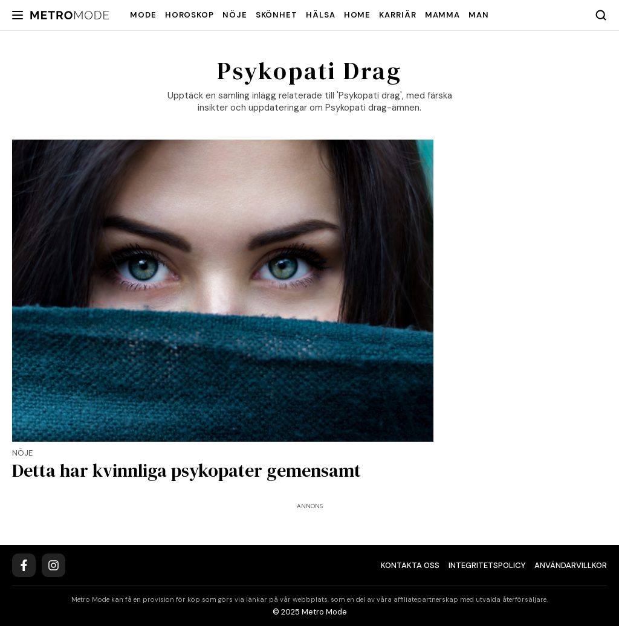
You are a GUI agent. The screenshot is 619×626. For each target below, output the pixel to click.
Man (478, 15)
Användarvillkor (570, 565)
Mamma (443, 15)
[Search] (601, 15)
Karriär (397, 15)
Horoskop (189, 15)
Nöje (234, 15)
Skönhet (276, 15)
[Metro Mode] (69, 15)
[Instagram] (53, 565)
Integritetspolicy (487, 565)
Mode (143, 15)
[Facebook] (24, 565)
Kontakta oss (410, 565)
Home (357, 15)
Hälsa (320, 15)
